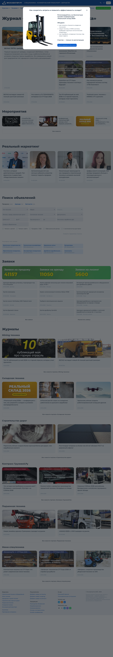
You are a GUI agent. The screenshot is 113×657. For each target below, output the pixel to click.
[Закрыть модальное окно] (87, 10)
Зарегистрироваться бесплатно (67, 45)
